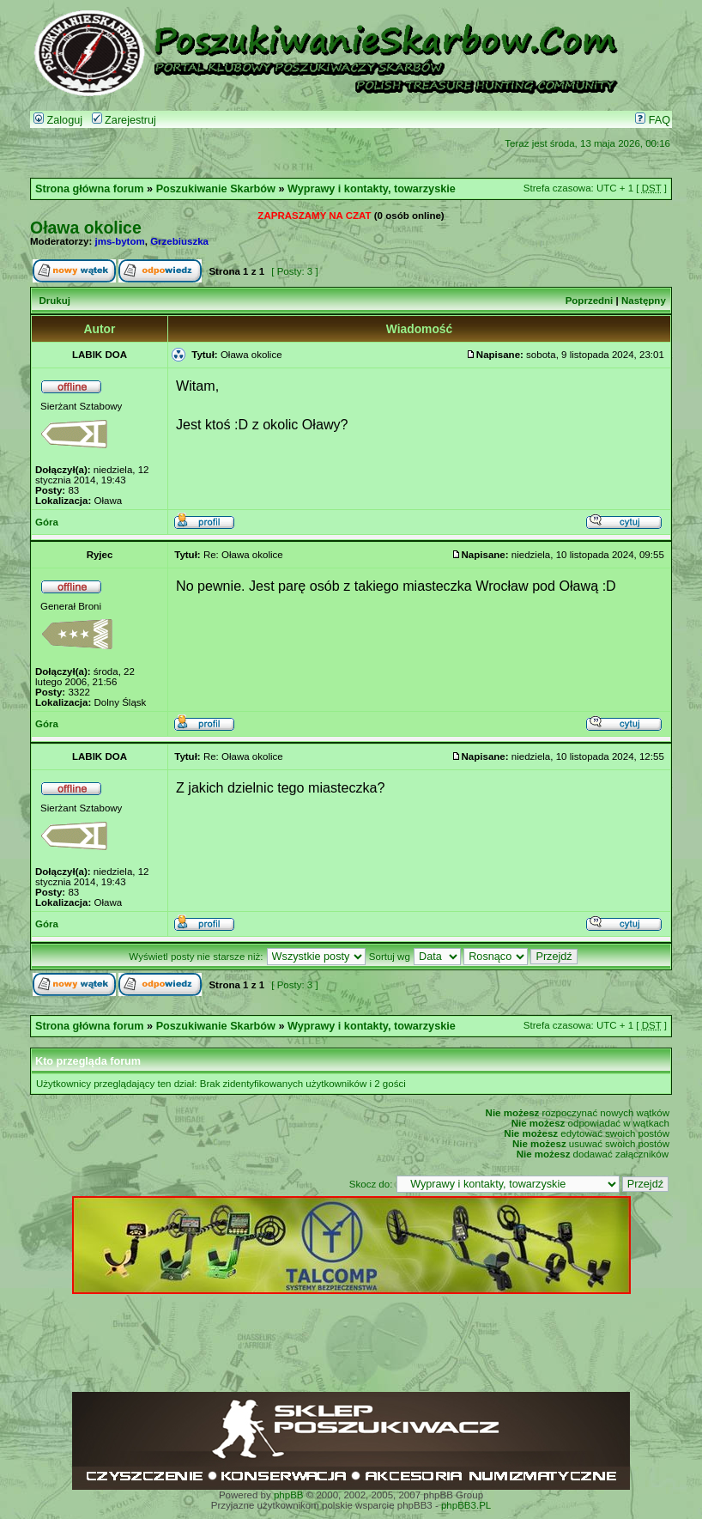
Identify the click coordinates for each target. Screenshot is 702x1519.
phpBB (289, 1495)
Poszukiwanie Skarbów (215, 189)
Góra (46, 522)
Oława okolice (86, 227)
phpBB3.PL (466, 1505)
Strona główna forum (89, 189)
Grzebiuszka (179, 241)
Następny (643, 300)
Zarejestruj (124, 120)
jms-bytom (120, 241)
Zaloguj (57, 120)
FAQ (652, 120)
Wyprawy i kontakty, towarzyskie (371, 189)
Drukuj (54, 300)
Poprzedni (590, 300)
